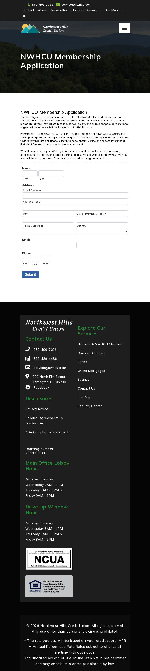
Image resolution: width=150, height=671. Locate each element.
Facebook (41, 387)
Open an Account (91, 353)
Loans (82, 362)
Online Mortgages (91, 371)
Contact (28, 10)
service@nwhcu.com (76, 4)
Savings (84, 379)
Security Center (90, 406)
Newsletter (59, 10)
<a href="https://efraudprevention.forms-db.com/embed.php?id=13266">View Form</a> (75, 198)
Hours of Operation (86, 10)
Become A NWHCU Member (100, 344)
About (42, 10)
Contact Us (86, 388)
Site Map (111, 10)
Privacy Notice (36, 409)
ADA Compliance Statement (47, 432)
